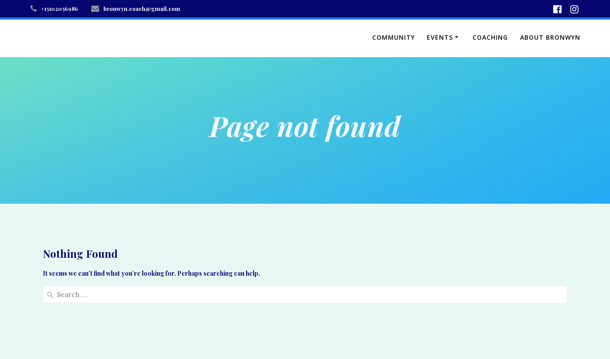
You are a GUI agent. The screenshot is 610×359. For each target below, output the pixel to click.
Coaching (490, 37)
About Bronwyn (550, 37)
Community (393, 37)
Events (440, 37)
